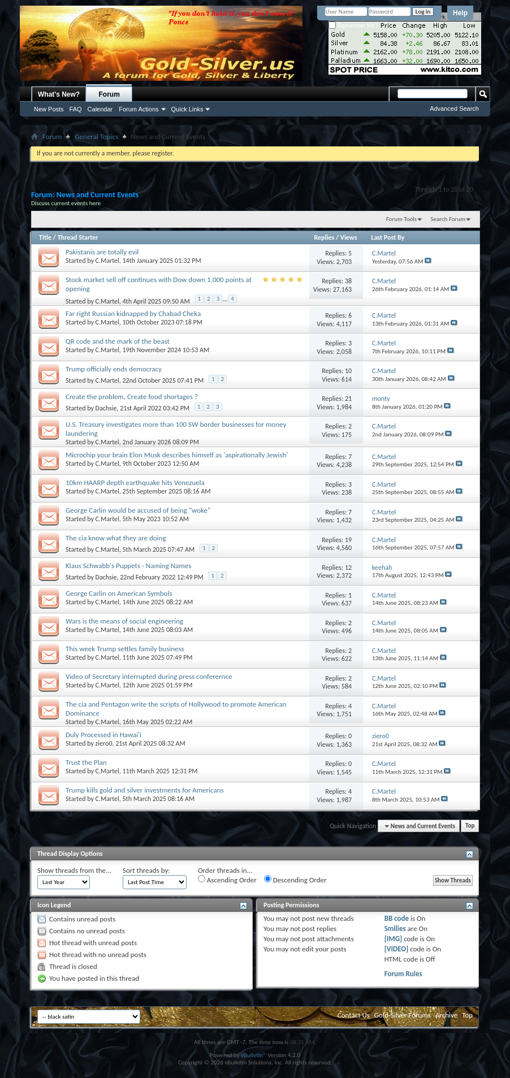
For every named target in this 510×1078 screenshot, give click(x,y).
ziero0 (104, 743)
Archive (446, 1015)
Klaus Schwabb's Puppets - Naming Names (128, 565)
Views (348, 237)
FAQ (76, 109)
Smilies (395, 928)
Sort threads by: (146, 870)
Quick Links (187, 109)
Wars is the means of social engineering (124, 621)
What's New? (59, 94)
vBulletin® (253, 1055)
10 (348, 371)
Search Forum (448, 219)
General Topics (96, 136)
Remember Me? (353, 26)
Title (45, 237)
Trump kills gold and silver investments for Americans (145, 790)
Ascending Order (227, 879)
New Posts (49, 109)
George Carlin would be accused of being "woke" (138, 510)
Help (460, 13)
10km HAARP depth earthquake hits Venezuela (135, 482)
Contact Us (354, 1015)
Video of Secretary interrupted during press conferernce (149, 676)
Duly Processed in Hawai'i (103, 734)
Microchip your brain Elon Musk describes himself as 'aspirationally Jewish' (177, 455)
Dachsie (106, 408)
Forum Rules (403, 973)
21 (348, 398)
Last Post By (387, 237)
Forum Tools (401, 219)
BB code (396, 918)
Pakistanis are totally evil (102, 252)
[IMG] (393, 938)
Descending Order (295, 879)
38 (348, 281)
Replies (324, 237)
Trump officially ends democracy (114, 369)
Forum (109, 94)
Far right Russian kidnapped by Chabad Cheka (133, 313)
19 (348, 540)
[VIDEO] (396, 949)
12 (348, 568)
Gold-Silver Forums (402, 1015)
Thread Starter (78, 237)
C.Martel (107, 261)
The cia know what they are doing (116, 538)
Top (469, 826)
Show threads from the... (74, 870)
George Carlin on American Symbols (119, 593)
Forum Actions (138, 109)
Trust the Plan (86, 762)
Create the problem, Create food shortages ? (132, 396)
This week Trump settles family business (125, 648)
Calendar (100, 109)
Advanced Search (454, 108)
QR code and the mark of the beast (118, 341)
